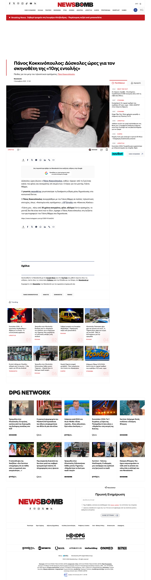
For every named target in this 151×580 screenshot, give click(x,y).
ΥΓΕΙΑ (65, 10)
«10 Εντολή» (67, 202)
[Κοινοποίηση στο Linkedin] (45, 160)
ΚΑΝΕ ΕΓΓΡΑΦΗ (110, 515)
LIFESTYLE (88, 10)
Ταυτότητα (30, 525)
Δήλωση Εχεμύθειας (53, 525)
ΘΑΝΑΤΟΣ (46, 294)
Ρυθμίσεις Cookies (83, 525)
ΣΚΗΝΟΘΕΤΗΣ (58, 294)
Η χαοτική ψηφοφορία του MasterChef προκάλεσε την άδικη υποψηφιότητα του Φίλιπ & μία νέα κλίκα (47, 422)
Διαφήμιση (121, 525)
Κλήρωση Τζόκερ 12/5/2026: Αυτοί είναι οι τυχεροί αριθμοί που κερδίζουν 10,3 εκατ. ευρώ (96, 366)
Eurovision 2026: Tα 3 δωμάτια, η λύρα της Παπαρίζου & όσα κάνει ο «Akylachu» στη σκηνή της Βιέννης (102, 424)
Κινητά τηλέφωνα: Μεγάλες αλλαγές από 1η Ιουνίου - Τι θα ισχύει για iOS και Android (19, 366)
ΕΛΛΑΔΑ (40, 10)
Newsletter (36, 284)
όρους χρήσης (115, 505)
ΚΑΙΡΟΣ (96, 10)
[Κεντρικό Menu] (142, 10)
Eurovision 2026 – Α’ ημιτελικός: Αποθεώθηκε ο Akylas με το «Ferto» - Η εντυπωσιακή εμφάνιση (17, 329)
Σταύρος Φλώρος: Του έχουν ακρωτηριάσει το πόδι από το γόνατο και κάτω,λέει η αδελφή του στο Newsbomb (129, 466)
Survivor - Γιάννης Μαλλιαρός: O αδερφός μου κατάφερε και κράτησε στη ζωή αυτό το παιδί (103, 464)
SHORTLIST (116, 10)
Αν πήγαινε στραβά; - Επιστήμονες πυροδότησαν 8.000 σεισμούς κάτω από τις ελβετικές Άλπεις (126, 94)
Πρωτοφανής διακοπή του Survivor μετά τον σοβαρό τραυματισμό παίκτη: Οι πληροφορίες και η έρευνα (47, 464)
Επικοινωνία (111, 525)
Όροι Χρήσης (40, 525)
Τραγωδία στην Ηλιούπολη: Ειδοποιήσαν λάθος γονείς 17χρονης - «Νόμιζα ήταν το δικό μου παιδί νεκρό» (44, 367)
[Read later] (106, 150)
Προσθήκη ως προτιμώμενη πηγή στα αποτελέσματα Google (57, 173)
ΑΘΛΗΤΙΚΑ (80, 10)
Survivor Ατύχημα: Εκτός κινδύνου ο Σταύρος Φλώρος (130, 421)
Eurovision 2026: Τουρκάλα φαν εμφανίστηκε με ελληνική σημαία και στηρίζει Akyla (127, 147)
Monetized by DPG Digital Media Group (82, 555)
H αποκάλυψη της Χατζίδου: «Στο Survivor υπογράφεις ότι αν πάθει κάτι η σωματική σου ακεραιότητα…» (19, 466)
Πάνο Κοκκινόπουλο (66, 74)
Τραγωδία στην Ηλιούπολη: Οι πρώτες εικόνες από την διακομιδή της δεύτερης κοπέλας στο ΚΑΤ (19, 424)
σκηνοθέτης (36, 191)
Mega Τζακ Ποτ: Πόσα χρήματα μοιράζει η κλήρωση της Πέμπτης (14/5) (126, 115)
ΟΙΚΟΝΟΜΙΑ (57, 10)
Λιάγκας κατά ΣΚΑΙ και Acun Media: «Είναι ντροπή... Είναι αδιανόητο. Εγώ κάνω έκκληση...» (75, 422)
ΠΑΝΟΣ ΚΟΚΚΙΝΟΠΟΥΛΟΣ (30, 294)
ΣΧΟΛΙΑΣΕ (93, 150)
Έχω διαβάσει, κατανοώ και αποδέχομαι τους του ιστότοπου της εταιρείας (110, 505)
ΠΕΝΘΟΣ (69, 294)
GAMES (124, 10)
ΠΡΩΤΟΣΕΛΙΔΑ (105, 10)
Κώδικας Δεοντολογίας (68, 525)
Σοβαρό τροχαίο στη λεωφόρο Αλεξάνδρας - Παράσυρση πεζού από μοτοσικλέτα (64, 17)
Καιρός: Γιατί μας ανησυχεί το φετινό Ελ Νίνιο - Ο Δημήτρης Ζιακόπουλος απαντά (127, 138)
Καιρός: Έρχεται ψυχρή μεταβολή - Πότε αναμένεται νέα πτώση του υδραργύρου (70, 366)
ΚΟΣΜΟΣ (71, 10)
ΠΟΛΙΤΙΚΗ (48, 10)
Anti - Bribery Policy (98, 525)
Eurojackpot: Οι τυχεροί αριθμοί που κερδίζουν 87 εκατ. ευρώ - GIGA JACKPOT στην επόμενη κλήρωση (126, 105)
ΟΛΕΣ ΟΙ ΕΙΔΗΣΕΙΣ (30, 10)
